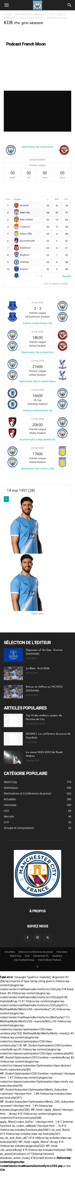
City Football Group (24, 959)
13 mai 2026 (37, 360)
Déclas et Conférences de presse (36, 951)
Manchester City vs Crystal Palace (38, 381)
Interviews (61, 951)
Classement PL (41, 955)
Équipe (17, 199)
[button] (6, 5)
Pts (66, 199)
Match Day (15, 955)
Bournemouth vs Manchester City (37, 439)
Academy (57, 955)
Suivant (66, 276)
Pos (8, 199)
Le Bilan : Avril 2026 (37, 668)
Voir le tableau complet (56, 283)
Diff (57, 199)
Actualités (10, 951)
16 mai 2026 (37, 390)
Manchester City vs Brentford (37, 146)
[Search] (69, 5)
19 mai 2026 (37, 419)
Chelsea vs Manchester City (37, 410)
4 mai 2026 (37, 302)
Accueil (7, 14)
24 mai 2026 (37, 448)
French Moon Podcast (49, 959)
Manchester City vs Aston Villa (37, 468)
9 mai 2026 (37, 331)
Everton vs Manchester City (37, 323)
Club (27, 955)
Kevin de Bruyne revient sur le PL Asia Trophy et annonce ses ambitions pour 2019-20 (34, 16)
